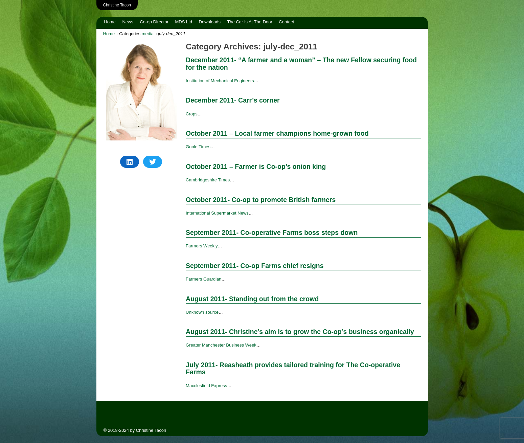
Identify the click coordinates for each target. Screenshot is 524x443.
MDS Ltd (183, 21)
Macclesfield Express (206, 385)
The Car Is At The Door (249, 21)
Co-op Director (154, 21)
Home (110, 21)
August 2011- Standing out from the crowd (252, 299)
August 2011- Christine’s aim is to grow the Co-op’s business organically (300, 331)
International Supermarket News (217, 213)
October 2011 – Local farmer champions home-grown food (277, 133)
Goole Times (198, 146)
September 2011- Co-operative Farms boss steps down (272, 232)
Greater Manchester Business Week (221, 345)
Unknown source (202, 312)
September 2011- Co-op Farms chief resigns (254, 265)
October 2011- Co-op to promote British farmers (261, 199)
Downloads (210, 21)
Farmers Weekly (202, 245)
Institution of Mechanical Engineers (220, 80)
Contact (286, 21)
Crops (192, 113)
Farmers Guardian (203, 279)
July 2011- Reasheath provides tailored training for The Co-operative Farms (293, 368)
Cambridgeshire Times (208, 179)
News (127, 21)
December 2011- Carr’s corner (233, 100)
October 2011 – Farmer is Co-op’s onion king (256, 166)
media (148, 33)
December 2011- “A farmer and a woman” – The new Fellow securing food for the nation (301, 63)
